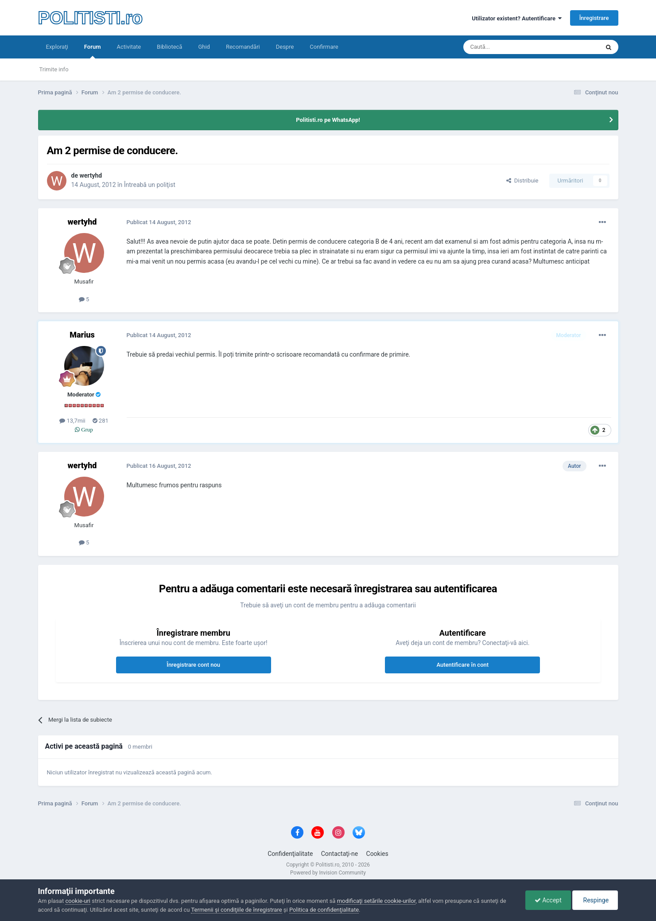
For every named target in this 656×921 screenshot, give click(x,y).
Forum (92, 50)
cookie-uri (77, 901)
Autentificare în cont (462, 664)
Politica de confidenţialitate (324, 909)
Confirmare (324, 46)
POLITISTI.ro (90, 17)
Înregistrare (594, 18)
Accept (548, 900)
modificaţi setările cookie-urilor (376, 901)
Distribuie (522, 180)
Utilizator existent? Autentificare (517, 18)
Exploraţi (57, 46)
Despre (285, 46)
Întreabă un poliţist (149, 184)
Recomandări (243, 46)
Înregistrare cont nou (193, 664)
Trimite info (54, 69)
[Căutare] (506, 47)
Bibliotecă (169, 46)
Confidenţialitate (290, 853)
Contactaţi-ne (339, 853)
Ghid (204, 46)
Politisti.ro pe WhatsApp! (328, 120)
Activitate (128, 46)
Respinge (595, 900)
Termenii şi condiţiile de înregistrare (236, 909)
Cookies (377, 853)
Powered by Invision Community (328, 873)
